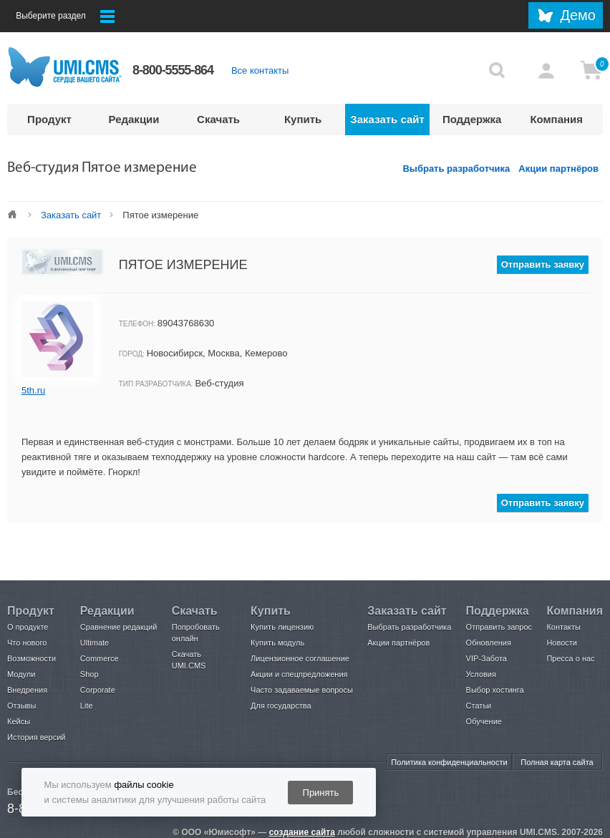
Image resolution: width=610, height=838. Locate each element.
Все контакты (260, 70)
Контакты (563, 627)
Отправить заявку (542, 264)
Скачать (218, 119)
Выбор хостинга (495, 690)
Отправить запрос (499, 627)
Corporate (97, 690)
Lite (86, 705)
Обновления (488, 642)
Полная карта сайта (557, 762)
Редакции (134, 119)
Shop (89, 674)
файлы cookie (143, 784)
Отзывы (21, 705)
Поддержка (472, 119)
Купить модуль (277, 642)
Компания (556, 119)
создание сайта (302, 832)
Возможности (31, 658)
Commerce (99, 658)
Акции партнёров (558, 168)
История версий (36, 737)
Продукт (49, 119)
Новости (561, 642)
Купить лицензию (282, 627)
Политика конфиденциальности (449, 762)
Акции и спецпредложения (299, 674)
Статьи (479, 705)
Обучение (484, 721)
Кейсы (18, 721)
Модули (21, 674)
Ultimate (94, 642)
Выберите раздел (65, 16)
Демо (578, 15)
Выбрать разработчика (456, 168)
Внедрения (27, 690)
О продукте (27, 627)
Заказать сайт (387, 119)
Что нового (27, 642)
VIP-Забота (486, 658)
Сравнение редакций (119, 627)
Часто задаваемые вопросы (302, 690)
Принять (321, 792)
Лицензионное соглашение (300, 658)
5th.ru (33, 390)
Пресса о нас (570, 658)
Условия (481, 674)
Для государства (281, 705)
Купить (302, 119)
